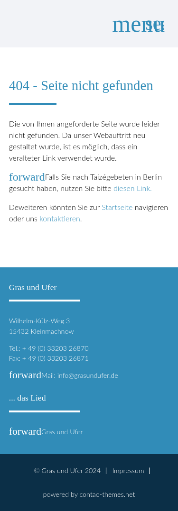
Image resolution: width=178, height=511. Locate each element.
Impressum (128, 470)
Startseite (117, 206)
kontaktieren (59, 218)
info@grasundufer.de (87, 375)
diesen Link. (132, 187)
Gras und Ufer (46, 432)
